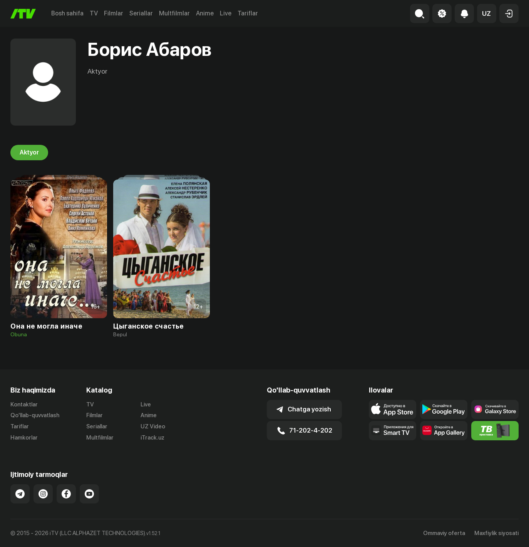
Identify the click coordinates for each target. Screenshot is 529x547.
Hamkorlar (24, 437)
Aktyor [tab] (29, 152)
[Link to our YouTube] (89, 493)
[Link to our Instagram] (43, 493)
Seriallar (141, 13)
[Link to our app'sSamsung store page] (495, 409)
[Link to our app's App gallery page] (443, 430)
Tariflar (248, 13)
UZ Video (153, 426)
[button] (486, 13)
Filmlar (113, 13)
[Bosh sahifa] (23, 13)
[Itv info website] (495, 430)
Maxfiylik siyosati (496, 533)
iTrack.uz (152, 437)
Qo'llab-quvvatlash (34, 415)
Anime (205, 13)
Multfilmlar (174, 13)
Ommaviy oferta (444, 533)
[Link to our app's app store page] (392, 409)
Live (225, 13)
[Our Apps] (392, 430)
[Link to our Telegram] (20, 493)
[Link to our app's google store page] (443, 409)
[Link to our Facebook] (66, 493)
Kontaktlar (24, 404)
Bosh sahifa (67, 13)
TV (94, 13)
